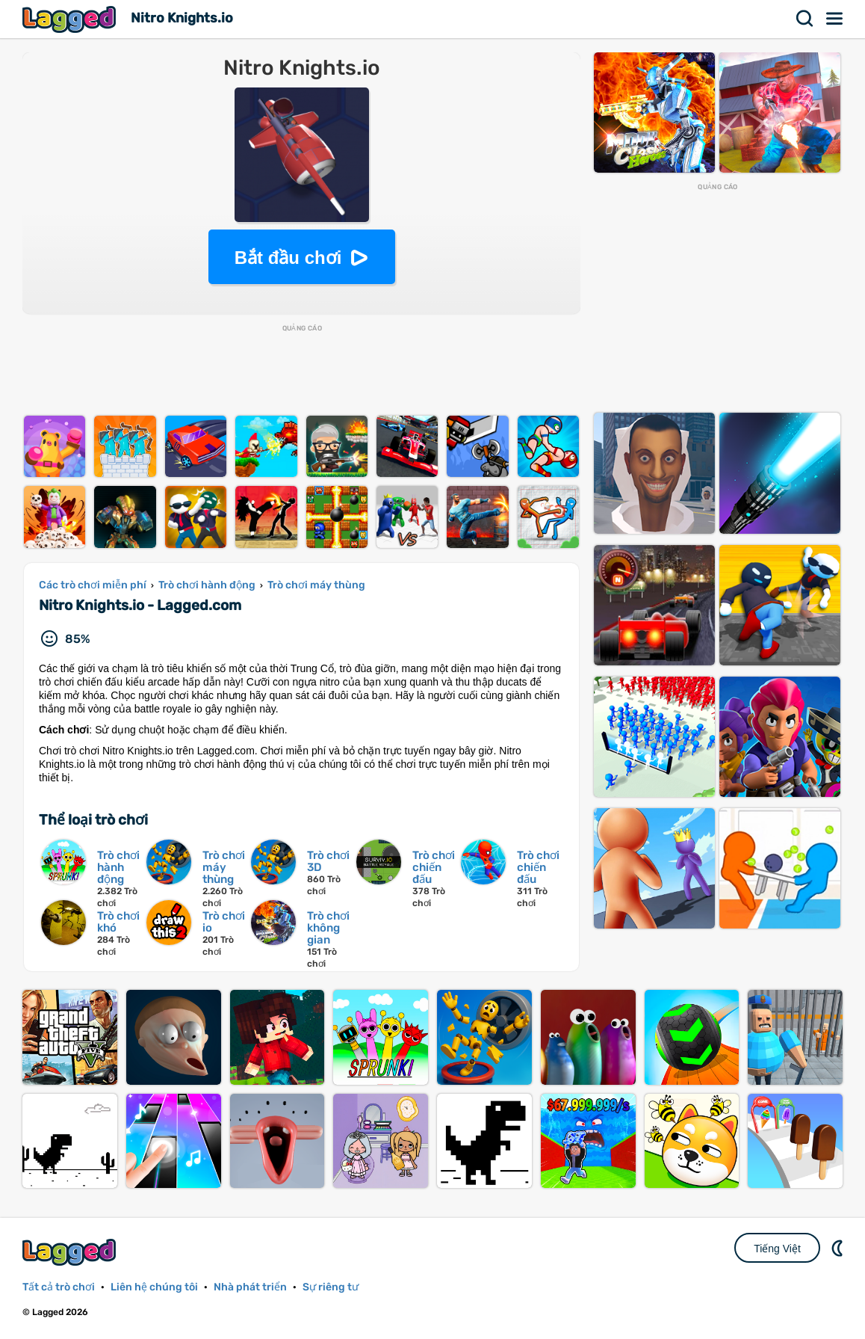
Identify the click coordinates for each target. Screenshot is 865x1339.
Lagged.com (71, 1252)
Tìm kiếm (805, 18)
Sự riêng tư (331, 1287)
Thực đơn (835, 18)
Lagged (71, 19)
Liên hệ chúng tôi (154, 1287)
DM (839, 1248)
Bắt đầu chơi (288, 257)
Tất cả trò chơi (58, 1287)
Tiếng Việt (777, 1249)
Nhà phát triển (250, 1287)
